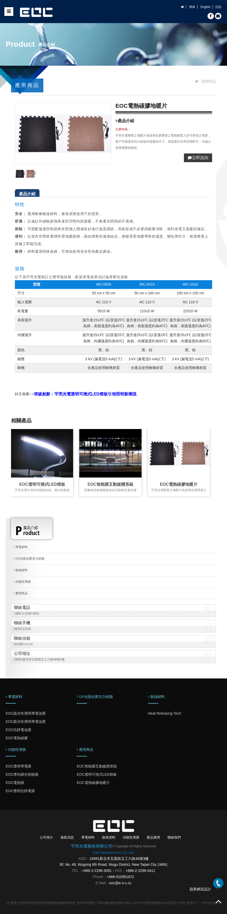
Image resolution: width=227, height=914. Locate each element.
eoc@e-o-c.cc (23, 644)
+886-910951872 (120, 877)
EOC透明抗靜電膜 (20, 791)
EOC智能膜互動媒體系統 (110, 484)
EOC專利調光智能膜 (22, 774)
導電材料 (21, 547)
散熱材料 (21, 570)
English (206, 7)
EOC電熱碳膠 (17, 738)
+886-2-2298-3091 (26, 613)
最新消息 (67, 837)
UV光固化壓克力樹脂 (29, 558)
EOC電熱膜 (15, 783)
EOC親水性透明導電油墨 (26, 721)
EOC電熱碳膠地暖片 (179, 484)
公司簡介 (46, 837)
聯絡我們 (174, 837)
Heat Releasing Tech (164, 713)
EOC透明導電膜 (18, 766)
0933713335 (22, 629)
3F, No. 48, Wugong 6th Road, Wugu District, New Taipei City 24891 (114, 864)
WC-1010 (190, 284)
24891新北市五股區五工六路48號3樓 (39, 659)
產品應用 (153, 837)
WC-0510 (147, 284)
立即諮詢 (198, 157)
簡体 (192, 7)
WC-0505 (103, 284)
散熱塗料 (108, 837)
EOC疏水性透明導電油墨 (26, 713)
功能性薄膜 (22, 582)
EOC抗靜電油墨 (18, 730)
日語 (218, 7)
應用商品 (21, 593)
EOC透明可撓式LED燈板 (42, 484)
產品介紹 (27, 194)
